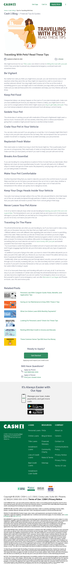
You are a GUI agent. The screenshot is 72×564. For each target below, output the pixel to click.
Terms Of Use (60, 466)
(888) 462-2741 (17, 516)
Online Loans (33, 436)
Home (6, 10)
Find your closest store (32, 377)
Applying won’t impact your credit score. (36, 360)
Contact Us (59, 441)
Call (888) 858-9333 (31, 372)
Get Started (36, 355)
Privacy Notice (61, 455)
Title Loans (27, 64)
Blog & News (47, 436)
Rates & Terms (47, 457)
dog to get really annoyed (54, 105)
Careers (58, 436)
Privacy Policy (60, 460)
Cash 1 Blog (12, 10)
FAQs (44, 430)
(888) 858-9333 (20, 499)
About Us (58, 430)
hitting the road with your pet (57, 64)
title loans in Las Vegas (50, 277)
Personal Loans (34, 430)
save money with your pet (45, 241)
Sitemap (45, 463)
